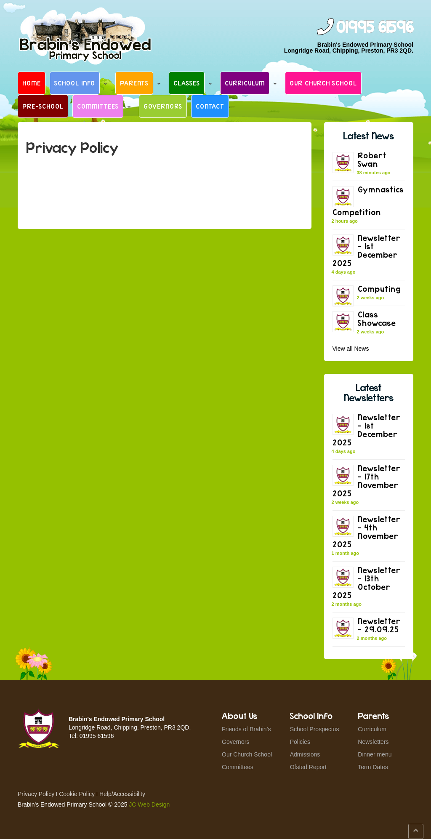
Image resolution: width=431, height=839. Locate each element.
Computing (379, 288)
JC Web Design (149, 804)
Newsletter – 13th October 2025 (367, 582)
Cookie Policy (77, 794)
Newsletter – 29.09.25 (379, 625)
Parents (134, 83)
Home (31, 83)
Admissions (305, 754)
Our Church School (323, 83)
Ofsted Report (308, 767)
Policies (300, 741)
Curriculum (245, 83)
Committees (98, 106)
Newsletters (373, 741)
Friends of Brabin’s (246, 729)
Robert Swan (372, 159)
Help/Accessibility (122, 794)
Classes (186, 83)
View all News (351, 348)
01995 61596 (374, 28)
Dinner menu (374, 754)
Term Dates (373, 767)
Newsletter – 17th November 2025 (367, 480)
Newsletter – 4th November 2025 (367, 531)
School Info (74, 83)
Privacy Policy (36, 794)
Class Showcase (377, 318)
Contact (210, 106)
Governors (163, 106)
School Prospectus (314, 729)
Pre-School (43, 106)
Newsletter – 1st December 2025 (367, 250)
